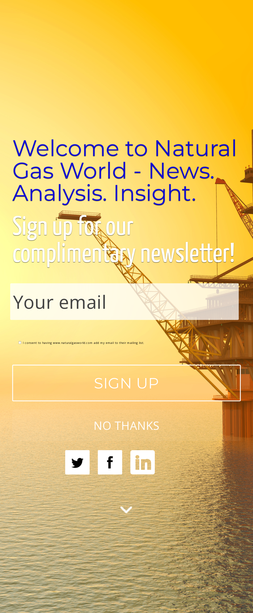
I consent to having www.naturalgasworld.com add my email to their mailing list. (81, 343)
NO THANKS (126, 425)
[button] (126, 170)
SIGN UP (126, 383)
